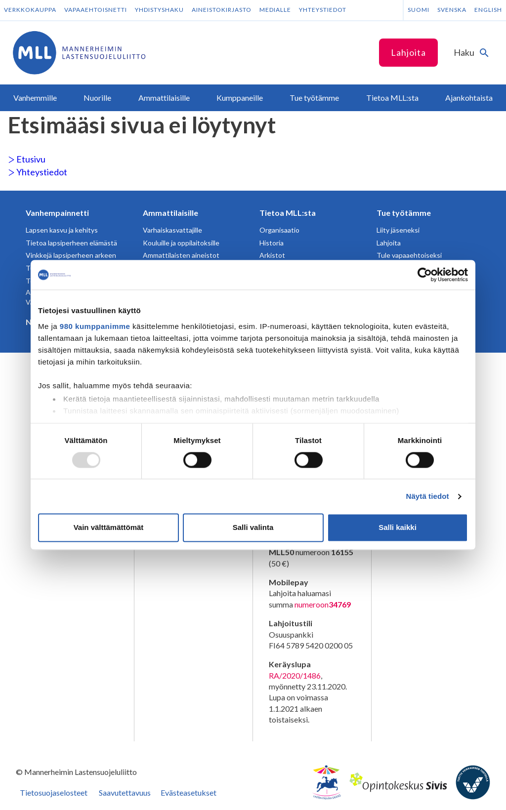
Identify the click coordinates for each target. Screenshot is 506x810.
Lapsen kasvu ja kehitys (62, 230)
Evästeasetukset (188, 792)
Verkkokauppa (30, 9)
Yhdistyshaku (159, 9)
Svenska (451, 9)
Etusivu (26, 159)
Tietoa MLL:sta (287, 212)
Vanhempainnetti (57, 212)
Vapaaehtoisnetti (95, 9)
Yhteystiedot (322, 9)
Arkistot (272, 255)
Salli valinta (253, 528)
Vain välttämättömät (109, 528)
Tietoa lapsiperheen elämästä (71, 243)
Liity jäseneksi (398, 230)
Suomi (418, 9)
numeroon (323, 604)
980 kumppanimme (95, 326)
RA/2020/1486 (295, 675)
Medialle (275, 9)
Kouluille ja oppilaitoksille (181, 243)
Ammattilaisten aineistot (181, 255)
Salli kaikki (398, 528)
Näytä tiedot (427, 496)
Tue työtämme (404, 212)
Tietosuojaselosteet (53, 792)
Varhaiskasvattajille (172, 230)
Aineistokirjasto (222, 9)
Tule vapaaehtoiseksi (409, 255)
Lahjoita (408, 52)
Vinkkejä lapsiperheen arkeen (71, 255)
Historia (271, 243)
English (488, 9)
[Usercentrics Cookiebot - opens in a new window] (424, 274)
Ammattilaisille (170, 212)
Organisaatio (279, 230)
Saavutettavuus (125, 792)
